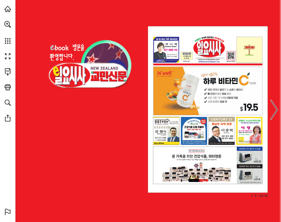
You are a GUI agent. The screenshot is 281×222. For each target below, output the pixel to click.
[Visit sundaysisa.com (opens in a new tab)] (7, 9)
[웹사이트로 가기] (209, 59)
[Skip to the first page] (252, 195)
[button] (7, 24)
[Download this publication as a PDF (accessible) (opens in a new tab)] (7, 72)
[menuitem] (7, 32)
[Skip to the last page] (266, 195)
